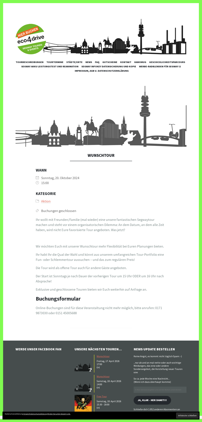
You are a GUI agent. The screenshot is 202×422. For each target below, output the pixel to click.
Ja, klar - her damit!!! (153, 400)
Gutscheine (109, 62)
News (88, 62)
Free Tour (102, 396)
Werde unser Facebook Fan (39, 349)
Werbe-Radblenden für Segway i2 (160, 66)
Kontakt (125, 62)
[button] (101, 116)
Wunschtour (103, 356)
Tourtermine (54, 62)
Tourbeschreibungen (30, 62)
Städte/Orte (74, 62)
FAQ (97, 62)
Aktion (46, 201)
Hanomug (140, 62)
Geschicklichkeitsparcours (167, 62)
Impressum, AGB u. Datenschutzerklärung (102, 70)
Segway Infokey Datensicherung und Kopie (108, 66)
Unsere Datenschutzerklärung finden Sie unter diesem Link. (47, 414)
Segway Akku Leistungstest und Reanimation (49, 66)
